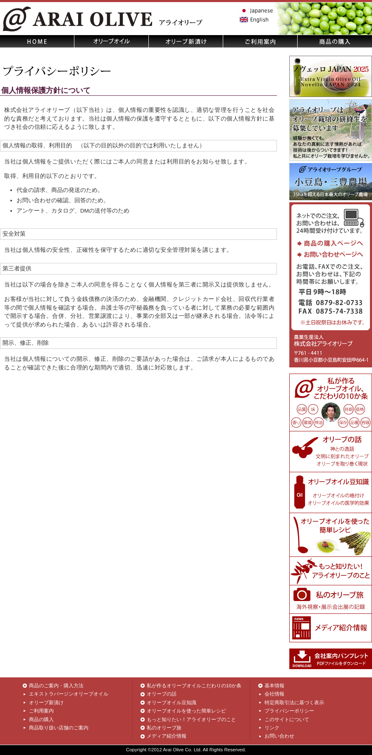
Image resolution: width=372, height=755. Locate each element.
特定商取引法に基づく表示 (294, 702)
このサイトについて (287, 719)
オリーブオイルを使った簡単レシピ (186, 710)
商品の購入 (41, 719)
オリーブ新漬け (46, 702)
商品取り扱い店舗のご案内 (58, 727)
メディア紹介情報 (166, 736)
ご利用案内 (41, 710)
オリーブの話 (161, 693)
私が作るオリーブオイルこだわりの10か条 (194, 685)
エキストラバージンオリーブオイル (68, 693)
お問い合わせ (279, 736)
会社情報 (274, 693)
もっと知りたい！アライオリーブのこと (191, 719)
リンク (272, 727)
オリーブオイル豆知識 (171, 702)
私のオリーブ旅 (164, 727)
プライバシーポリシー (289, 710)
